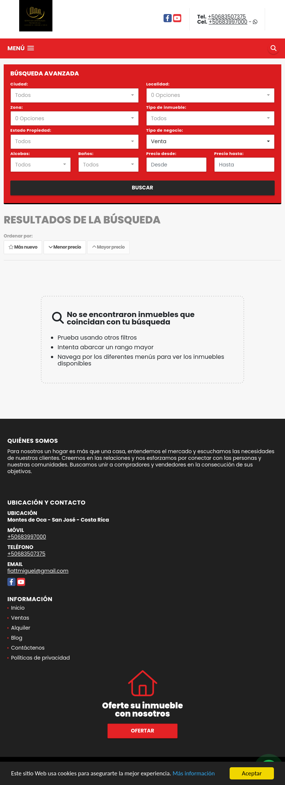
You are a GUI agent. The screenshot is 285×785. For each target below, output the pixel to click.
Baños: (85, 153)
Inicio (18, 608)
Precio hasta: (229, 153)
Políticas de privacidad (40, 657)
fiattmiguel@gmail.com (37, 571)
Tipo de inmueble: (166, 107)
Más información (196, 774)
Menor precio (64, 247)
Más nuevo (22, 247)
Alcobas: (20, 153)
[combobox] (74, 95)
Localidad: (157, 84)
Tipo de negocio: (164, 130)
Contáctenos (28, 647)
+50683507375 (227, 16)
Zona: (16, 107)
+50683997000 (228, 22)
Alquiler (20, 627)
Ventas (20, 617)
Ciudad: (19, 84)
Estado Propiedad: (30, 130)
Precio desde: (161, 153)
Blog (16, 637)
